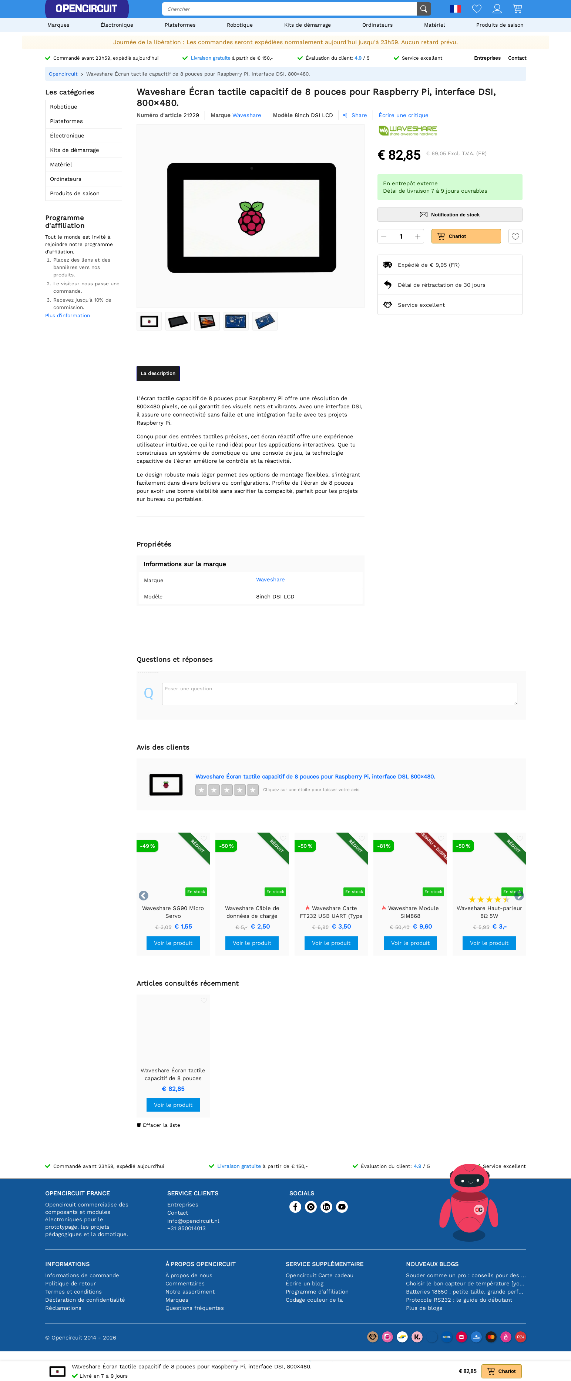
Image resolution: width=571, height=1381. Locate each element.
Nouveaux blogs (432, 1264)
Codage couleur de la (314, 1300)
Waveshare (259, 579)
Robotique (240, 25)
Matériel (434, 25)
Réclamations (63, 1308)
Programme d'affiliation (317, 1291)
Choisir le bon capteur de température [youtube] (466, 1283)
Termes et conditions (73, 1291)
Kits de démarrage (307, 25)
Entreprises (487, 58)
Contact (517, 58)
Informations (67, 1264)
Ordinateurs (377, 25)
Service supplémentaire (324, 1264)
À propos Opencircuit (200, 1264)
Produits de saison (500, 25)
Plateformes (180, 25)
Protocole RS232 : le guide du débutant (459, 1300)
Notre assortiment (190, 1291)
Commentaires (185, 1283)
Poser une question (188, 688)
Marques (58, 25)
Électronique (117, 25)
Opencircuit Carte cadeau (319, 1275)
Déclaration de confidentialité (85, 1300)
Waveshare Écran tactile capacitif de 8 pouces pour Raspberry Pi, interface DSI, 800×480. (315, 776)
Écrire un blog (304, 1283)
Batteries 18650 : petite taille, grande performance (466, 1291)
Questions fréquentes (194, 1308)
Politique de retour (70, 1283)
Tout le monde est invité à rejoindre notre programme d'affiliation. (79, 244)
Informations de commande (82, 1275)
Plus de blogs (424, 1308)
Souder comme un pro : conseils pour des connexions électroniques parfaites (466, 1275)
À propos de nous (188, 1275)
